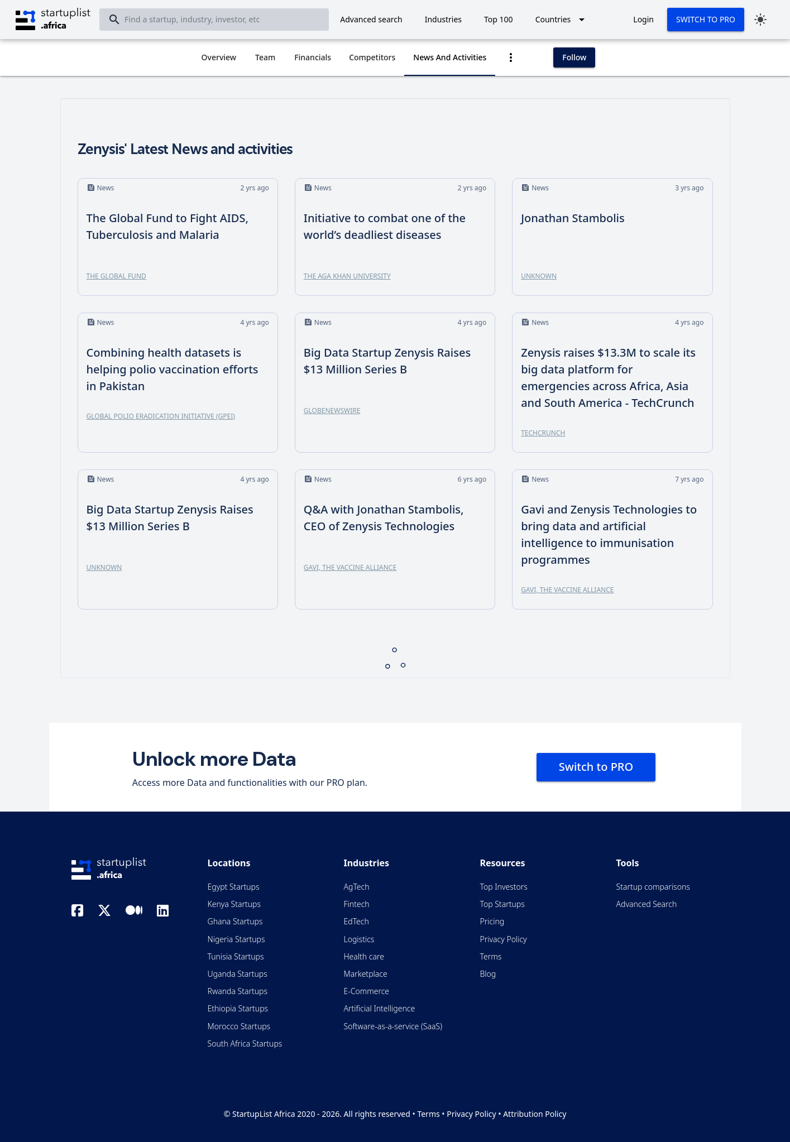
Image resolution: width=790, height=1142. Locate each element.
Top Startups (502, 904)
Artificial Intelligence (379, 1008)
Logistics (359, 939)
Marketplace (365, 973)
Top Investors (504, 886)
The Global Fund (116, 276)
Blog (488, 973)
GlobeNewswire (332, 410)
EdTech (356, 921)
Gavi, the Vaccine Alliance (350, 567)
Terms (491, 956)
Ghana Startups (235, 921)
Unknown (539, 276)
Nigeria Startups (236, 939)
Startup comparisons (653, 886)
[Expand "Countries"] (562, 19)
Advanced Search (646, 904)
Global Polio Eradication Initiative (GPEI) (161, 416)
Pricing (492, 921)
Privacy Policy (503, 939)
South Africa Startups (245, 1043)
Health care (364, 956)
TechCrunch (543, 433)
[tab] (219, 57)
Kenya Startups (234, 904)
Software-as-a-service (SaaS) (393, 1026)
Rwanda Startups (238, 991)
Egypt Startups (234, 886)
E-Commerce (367, 991)
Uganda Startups (237, 973)
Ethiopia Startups (238, 1008)
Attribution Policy (534, 1114)
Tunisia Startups (236, 956)
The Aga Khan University (347, 276)
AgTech (357, 886)
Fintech (357, 904)
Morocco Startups (239, 1026)
